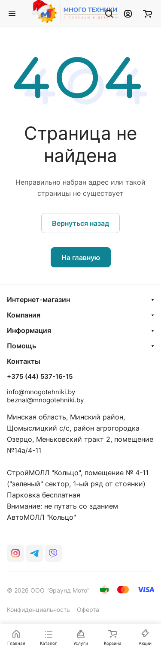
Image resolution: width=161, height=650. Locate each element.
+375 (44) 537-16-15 (40, 376)
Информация (29, 330)
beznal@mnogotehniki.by (45, 400)
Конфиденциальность (38, 609)
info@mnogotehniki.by (41, 392)
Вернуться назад (80, 223)
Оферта (88, 609)
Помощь (21, 345)
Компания (23, 315)
